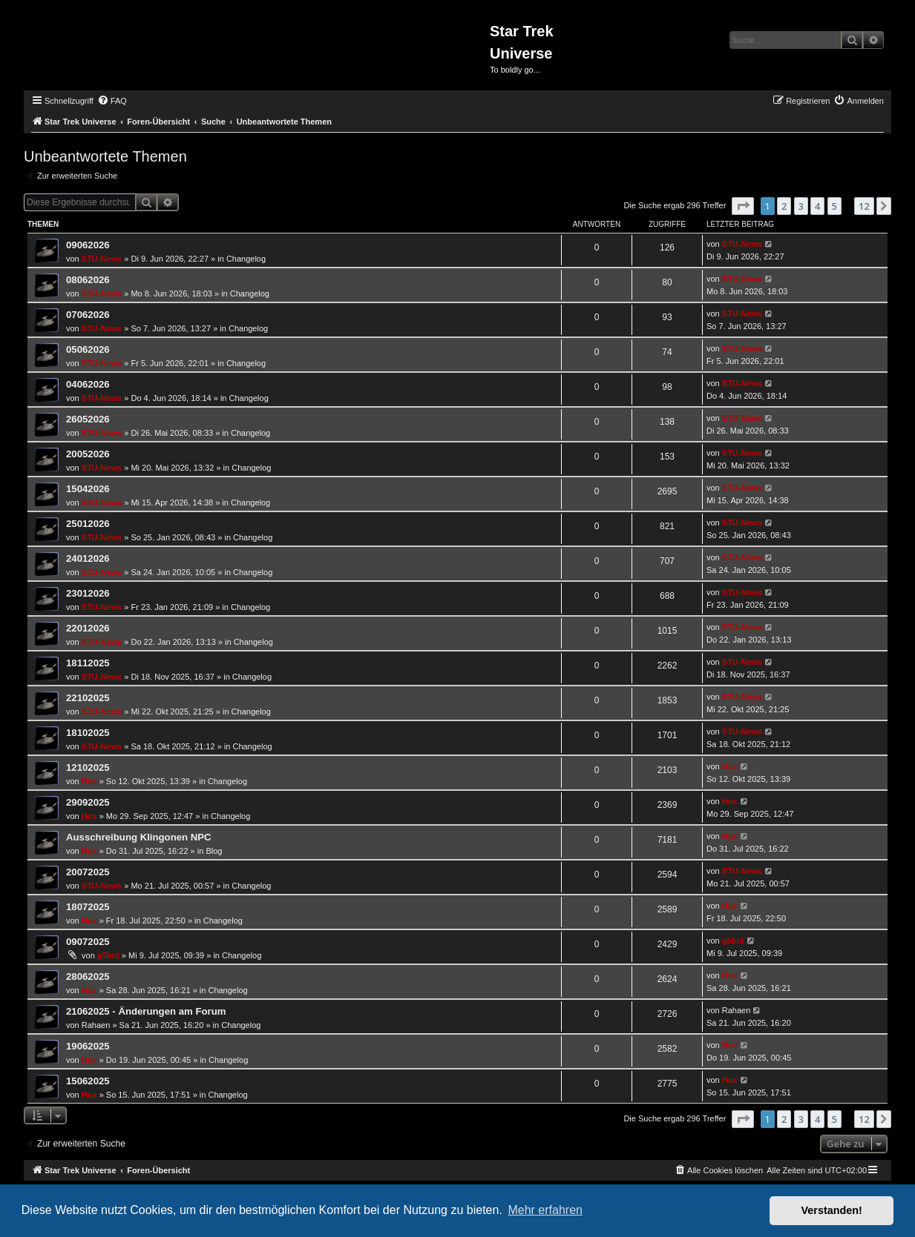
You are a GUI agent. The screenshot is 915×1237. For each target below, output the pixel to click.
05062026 (88, 349)
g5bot (108, 955)
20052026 (88, 454)
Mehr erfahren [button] (545, 1210)
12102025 (88, 767)
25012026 (88, 523)
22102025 (88, 697)
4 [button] (817, 206)
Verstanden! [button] (831, 1210)
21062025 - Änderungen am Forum (146, 1011)
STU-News (102, 258)
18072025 (88, 906)
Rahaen (96, 1025)
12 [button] (864, 206)
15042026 (88, 488)
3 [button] (801, 206)
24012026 (88, 558)
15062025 (88, 1081)
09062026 (88, 245)
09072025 (88, 941)
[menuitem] (112, 101)
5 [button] (834, 206)
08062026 (88, 279)
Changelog (246, 258)
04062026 (88, 384)
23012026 (88, 593)
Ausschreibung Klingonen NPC (138, 837)
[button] (743, 206)
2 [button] (784, 206)
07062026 (88, 314)
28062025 (88, 976)
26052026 (88, 419)
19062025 (88, 1046)
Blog (214, 850)
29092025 (88, 802)
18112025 (88, 663)
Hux (89, 781)
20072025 (88, 872)
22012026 (88, 628)
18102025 (88, 732)
